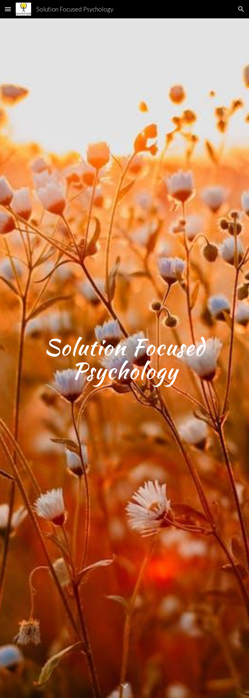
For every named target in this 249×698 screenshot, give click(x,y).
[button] (8, 9)
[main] (124, 358)
